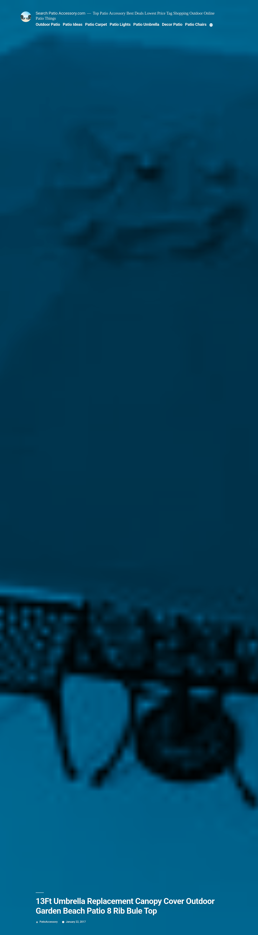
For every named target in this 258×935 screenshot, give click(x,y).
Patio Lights (120, 24)
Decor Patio (172, 24)
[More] (211, 25)
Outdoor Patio (48, 24)
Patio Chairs (195, 24)
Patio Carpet (96, 24)
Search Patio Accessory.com (60, 13)
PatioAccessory (49, 921)
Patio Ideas (72, 24)
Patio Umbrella (146, 24)
